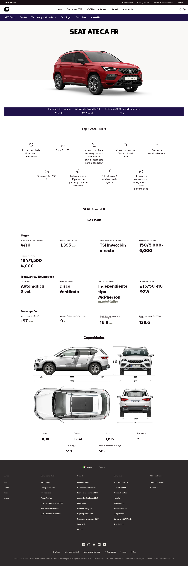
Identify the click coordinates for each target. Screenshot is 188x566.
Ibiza (6, 482)
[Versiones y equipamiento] (43, 17)
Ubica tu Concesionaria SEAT (52, 503)
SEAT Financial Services (96, 9)
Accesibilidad (119, 524)
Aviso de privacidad (72, 552)
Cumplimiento (119, 514)
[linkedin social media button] (99, 544)
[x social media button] (104, 544)
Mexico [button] (87, 467)
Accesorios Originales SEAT (87, 498)
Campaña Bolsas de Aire (86, 487)
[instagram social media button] (88, 544)
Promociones (46, 493)
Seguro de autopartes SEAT (88, 519)
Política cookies (110, 552)
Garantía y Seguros (84, 508)
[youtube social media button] (94, 544)
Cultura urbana (120, 487)
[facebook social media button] (83, 544)
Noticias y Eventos (121, 482)
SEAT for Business (157, 482)
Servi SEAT (81, 524)
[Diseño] (23, 17)
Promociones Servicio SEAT (87, 493)
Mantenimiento (83, 482)
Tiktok (133, 552)
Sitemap (124, 552)
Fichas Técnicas (46, 498)
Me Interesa (45, 482)
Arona (6, 487)
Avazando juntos (120, 493)
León (6, 493)
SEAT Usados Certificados (51, 514)
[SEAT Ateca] (9, 17)
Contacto (154, 487)
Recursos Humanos (121, 508)
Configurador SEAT (48, 487)
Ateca (6, 498)
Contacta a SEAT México (123, 519)
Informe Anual (119, 503)
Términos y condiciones (91, 552)
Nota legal (56, 552)
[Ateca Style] (81, 17)
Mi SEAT (80, 529)
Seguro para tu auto (85, 514)
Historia (117, 498)
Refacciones (81, 503)
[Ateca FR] (95, 17)
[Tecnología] (66, 17)
